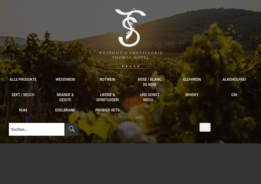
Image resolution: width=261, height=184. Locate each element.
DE (205, 127)
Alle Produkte (23, 79)
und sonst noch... (150, 97)
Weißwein (65, 79)
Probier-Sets (107, 110)
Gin (234, 95)
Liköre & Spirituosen (107, 97)
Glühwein (192, 79)
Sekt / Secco (22, 95)
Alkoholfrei (234, 79)
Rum (23, 110)
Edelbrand (65, 110)
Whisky (192, 95)
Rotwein (107, 79)
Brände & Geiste (65, 97)
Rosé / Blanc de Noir (149, 82)
